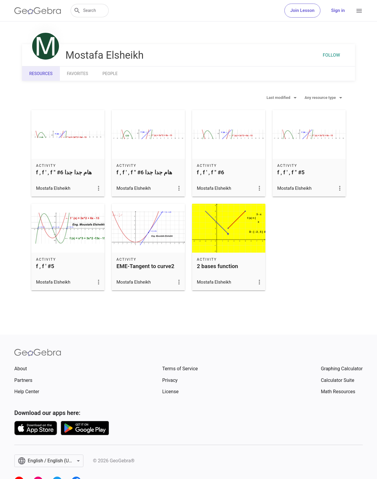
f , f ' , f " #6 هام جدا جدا (64, 172)
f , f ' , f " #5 (291, 172)
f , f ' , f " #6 (210, 172)
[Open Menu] (359, 10)
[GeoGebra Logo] (37, 10)
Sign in (338, 10)
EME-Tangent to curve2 (145, 266)
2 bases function (217, 266)
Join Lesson (302, 10)
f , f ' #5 (45, 266)
